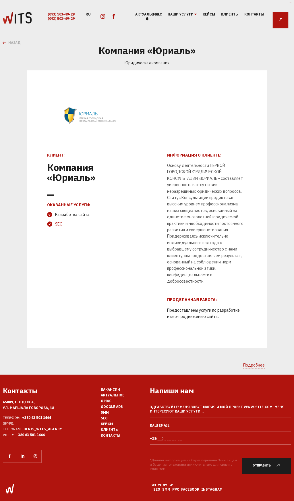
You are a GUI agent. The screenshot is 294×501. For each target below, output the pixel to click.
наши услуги (181, 14)
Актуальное (147, 14)
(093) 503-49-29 (61, 14)
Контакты (254, 14)
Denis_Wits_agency (43, 429)
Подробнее (254, 365)
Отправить (269, 465)
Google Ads (112, 406)
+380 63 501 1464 (36, 417)
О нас (106, 401)
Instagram (212, 489)
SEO (59, 224)
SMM (105, 412)
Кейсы (209, 14)
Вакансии (110, 389)
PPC (175, 489)
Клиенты (230, 14)
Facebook (190, 489)
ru (88, 14)
